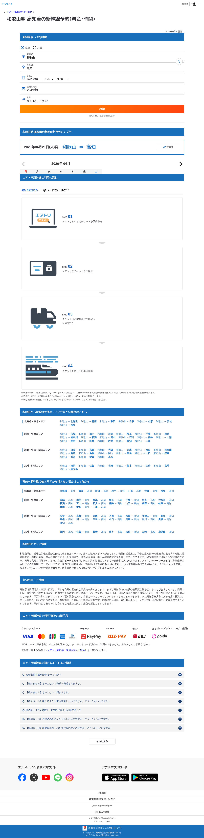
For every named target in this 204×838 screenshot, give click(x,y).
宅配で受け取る (29, 190)
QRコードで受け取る (56, 190)
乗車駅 (30, 54)
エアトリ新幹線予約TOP (19, 12)
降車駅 (30, 65)
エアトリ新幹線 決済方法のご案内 (66, 650)
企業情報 (102, 793)
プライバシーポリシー (102, 806)
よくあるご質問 (102, 812)
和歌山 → (69, 421)
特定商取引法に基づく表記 (102, 800)
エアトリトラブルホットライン (102, 820)
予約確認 (185, 4)
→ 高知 (67, 491)
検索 (102, 109)
